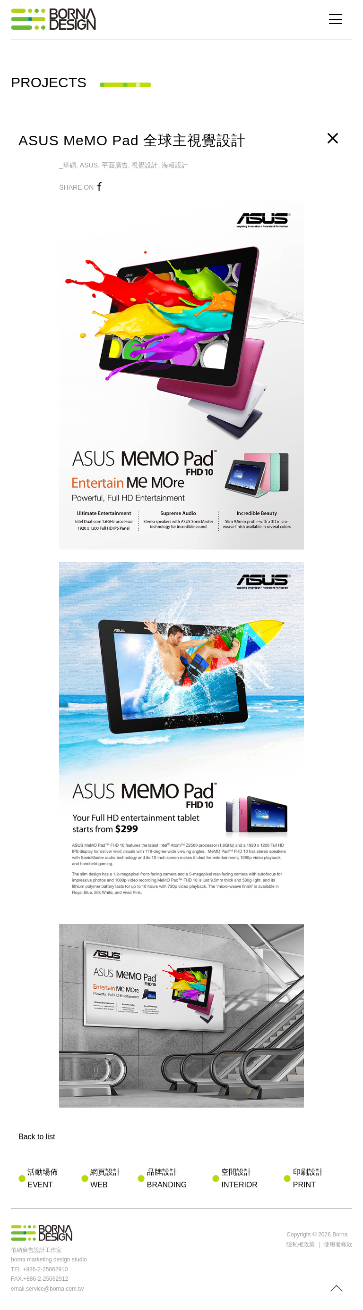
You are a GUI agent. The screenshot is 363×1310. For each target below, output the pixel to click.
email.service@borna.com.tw (47, 1288)
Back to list (36, 1137)
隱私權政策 (300, 1244)
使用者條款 (338, 1244)
